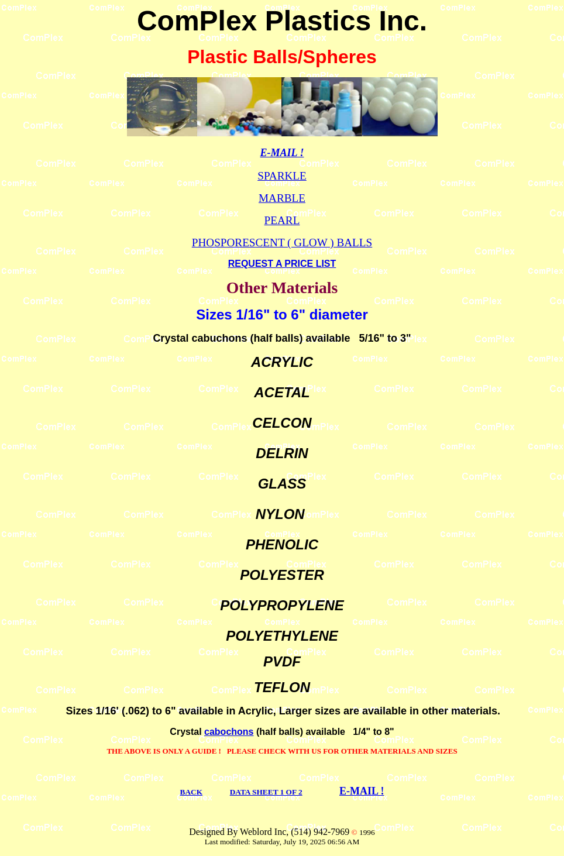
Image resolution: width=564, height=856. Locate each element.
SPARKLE (282, 176)
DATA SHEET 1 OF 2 (266, 792)
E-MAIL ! (361, 791)
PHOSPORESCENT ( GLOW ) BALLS (282, 242)
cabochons (228, 732)
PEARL (282, 220)
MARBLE (282, 198)
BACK (191, 792)
